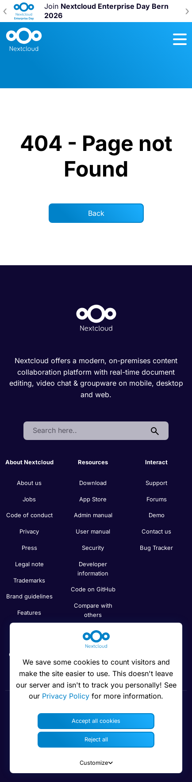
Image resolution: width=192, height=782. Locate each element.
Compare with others (93, 610)
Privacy (29, 531)
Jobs (29, 499)
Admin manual (93, 515)
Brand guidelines (29, 596)
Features (29, 612)
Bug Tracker (156, 547)
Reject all (96, 739)
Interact (156, 462)
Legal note (29, 564)
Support (156, 482)
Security (93, 547)
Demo (157, 515)
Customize (96, 763)
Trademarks (29, 580)
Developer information (92, 568)
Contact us (156, 531)
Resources (93, 462)
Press (29, 547)
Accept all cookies (96, 721)
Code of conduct (29, 515)
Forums (156, 499)
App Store (93, 499)
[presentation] (5, 11)
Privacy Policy (65, 696)
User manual (93, 531)
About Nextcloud (29, 462)
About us (29, 482)
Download (93, 482)
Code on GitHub (93, 589)
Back (96, 213)
